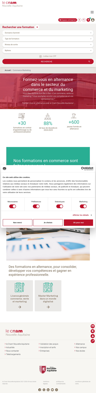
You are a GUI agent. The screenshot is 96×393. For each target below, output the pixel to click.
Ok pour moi (78, 223)
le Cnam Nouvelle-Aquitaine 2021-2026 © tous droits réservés (19, 383)
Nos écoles (80, 351)
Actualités (10, 347)
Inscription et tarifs (48, 347)
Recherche (46, 61)
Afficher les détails (81, 215)
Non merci (17, 223)
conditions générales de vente (82, 383)
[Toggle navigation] (93, 12)
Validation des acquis (49, 344)
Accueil (8, 70)
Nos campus (81, 347)
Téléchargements (13, 354)
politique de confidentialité (60, 383)
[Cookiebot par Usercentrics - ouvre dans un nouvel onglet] (83, 168)
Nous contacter (12, 351)
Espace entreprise (69, 20)
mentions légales (46, 383)
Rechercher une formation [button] (18, 27)
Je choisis (48, 223)
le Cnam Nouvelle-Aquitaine (17, 344)
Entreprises (44, 351)
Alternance (80, 344)
